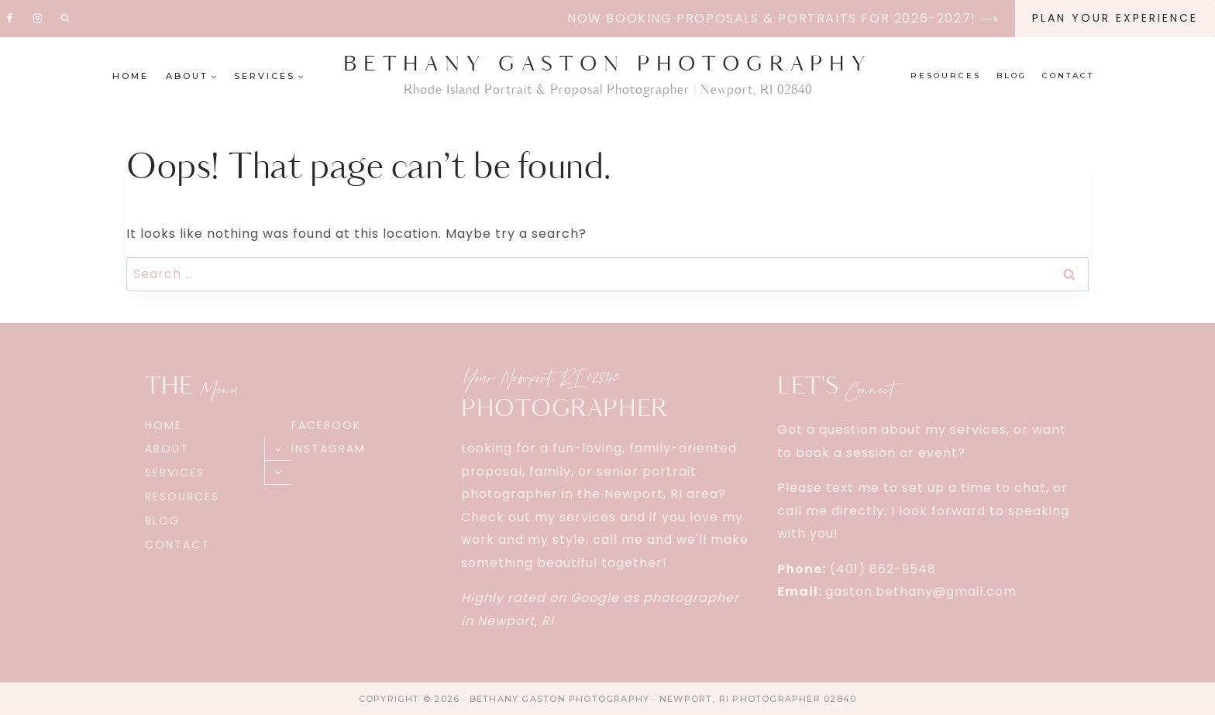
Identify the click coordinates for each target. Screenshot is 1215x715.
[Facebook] (10, 19)
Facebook (326, 425)
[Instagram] (37, 19)
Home (130, 75)
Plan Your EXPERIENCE (1115, 18)
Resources (945, 75)
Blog (1011, 75)
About (167, 448)
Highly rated (503, 598)
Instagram (328, 448)
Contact (1068, 75)
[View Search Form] (65, 19)
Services (175, 472)
